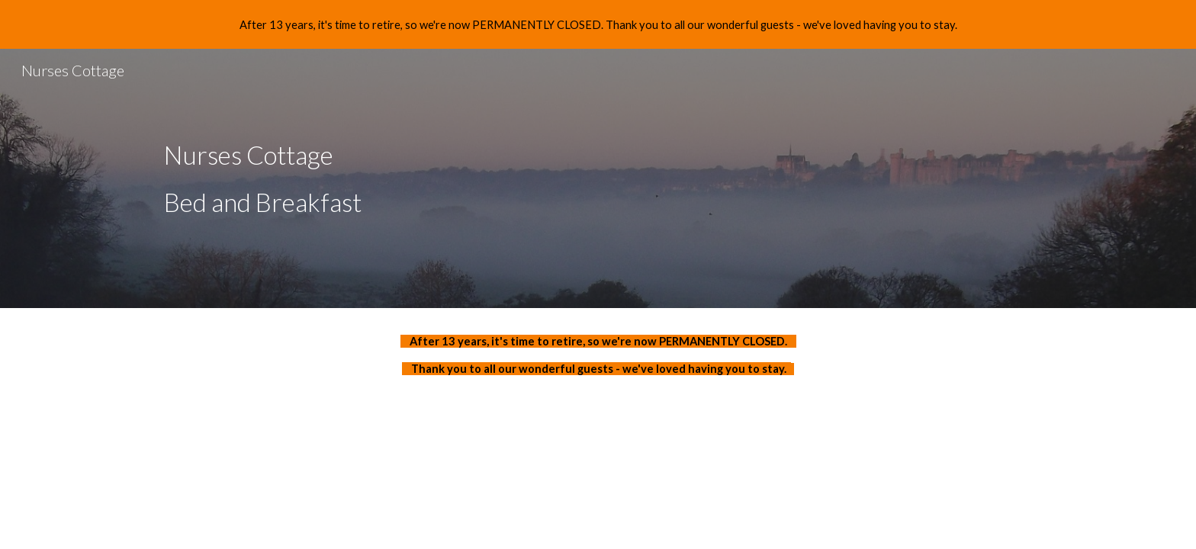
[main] (598, 178)
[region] (598, 24)
